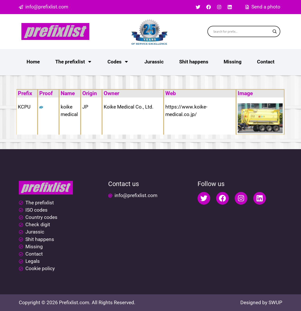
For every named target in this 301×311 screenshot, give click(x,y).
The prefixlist (73, 61)
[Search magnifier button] (274, 31)
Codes (118, 61)
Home (33, 62)
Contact (265, 62)
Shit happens (193, 62)
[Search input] (241, 31)
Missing (233, 62)
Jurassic (154, 62)
